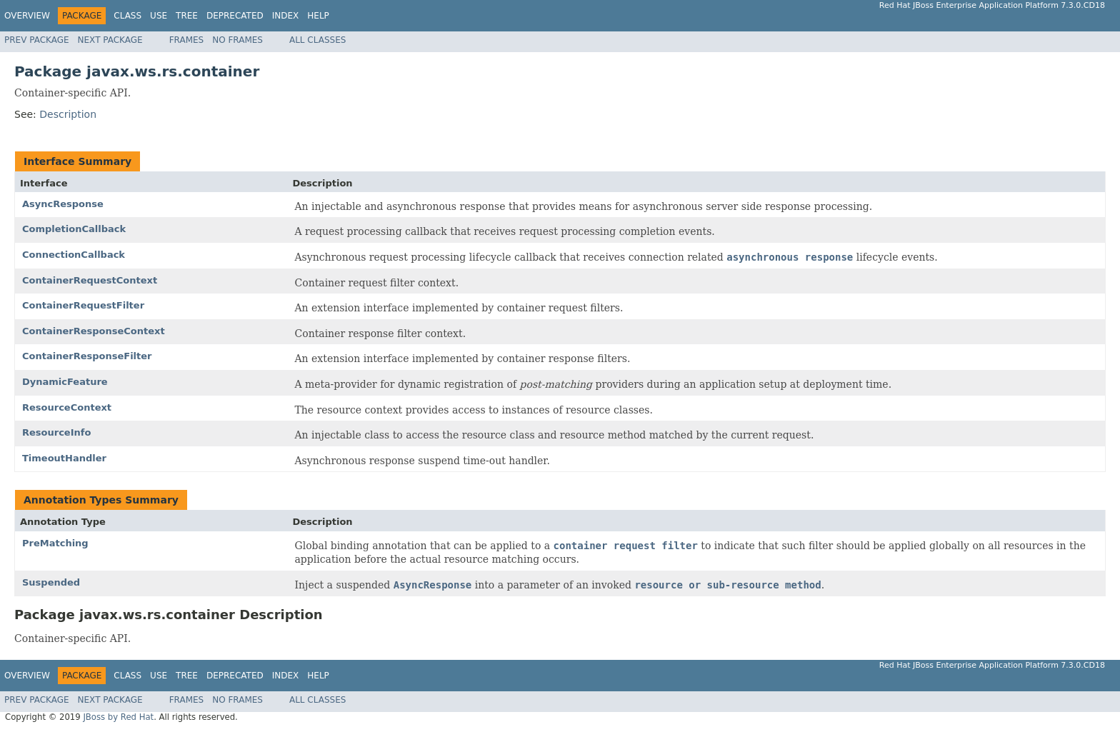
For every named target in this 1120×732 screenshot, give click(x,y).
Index (285, 16)
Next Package (110, 40)
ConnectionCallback (73, 254)
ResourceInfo (56, 432)
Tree (187, 16)
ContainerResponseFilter (87, 356)
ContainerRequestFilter (83, 305)
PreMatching (55, 543)
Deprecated (235, 16)
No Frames (237, 40)
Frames (186, 40)
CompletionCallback (74, 229)
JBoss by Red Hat (118, 717)
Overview (27, 16)
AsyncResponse (63, 204)
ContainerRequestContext (89, 280)
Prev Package (36, 40)
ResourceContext (66, 407)
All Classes (317, 40)
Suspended (51, 582)
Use (158, 16)
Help (318, 16)
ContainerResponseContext (93, 331)
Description (67, 114)
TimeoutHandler (64, 458)
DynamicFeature (65, 381)
